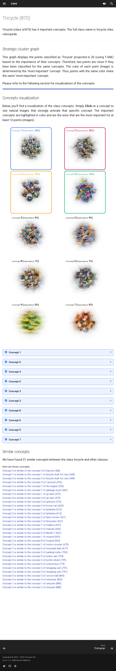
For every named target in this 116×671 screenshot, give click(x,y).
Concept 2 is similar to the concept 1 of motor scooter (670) (35, 591)
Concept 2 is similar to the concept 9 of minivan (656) (31, 575)
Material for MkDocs (21, 660)
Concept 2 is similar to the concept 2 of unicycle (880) (31, 634)
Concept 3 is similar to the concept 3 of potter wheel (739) (34, 606)
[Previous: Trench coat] (5, 648)
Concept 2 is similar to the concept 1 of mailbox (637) (31, 571)
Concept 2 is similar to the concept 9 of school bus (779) (33, 610)
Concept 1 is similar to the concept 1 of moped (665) (31, 583)
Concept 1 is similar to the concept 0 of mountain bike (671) (35, 595)
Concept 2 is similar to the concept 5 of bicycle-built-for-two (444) (38, 525)
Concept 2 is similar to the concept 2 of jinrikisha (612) (32, 560)
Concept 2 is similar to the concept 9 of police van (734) (32, 603)
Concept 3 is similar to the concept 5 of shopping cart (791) (34, 618)
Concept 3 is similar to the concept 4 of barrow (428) (31, 517)
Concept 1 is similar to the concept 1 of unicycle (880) (31, 630)
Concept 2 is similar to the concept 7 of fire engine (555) (33, 533)
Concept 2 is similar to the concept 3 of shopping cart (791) (34, 614)
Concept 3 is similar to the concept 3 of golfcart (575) (31, 548)
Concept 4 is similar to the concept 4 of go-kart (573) (31, 544)
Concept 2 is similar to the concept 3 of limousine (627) (32, 568)
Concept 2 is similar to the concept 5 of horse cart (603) (33, 552)
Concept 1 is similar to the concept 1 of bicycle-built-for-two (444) (38, 521)
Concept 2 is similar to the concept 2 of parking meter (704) (34, 599)
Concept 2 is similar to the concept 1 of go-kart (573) (31, 540)
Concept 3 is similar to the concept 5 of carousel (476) (32, 529)
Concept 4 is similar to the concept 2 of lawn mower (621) (34, 564)
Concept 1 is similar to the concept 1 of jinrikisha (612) (32, 556)
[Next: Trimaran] (102, 648)
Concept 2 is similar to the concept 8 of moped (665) (31, 587)
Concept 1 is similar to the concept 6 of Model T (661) (31, 579)
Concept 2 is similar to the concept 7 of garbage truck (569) (34, 537)
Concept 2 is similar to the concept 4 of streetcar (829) (32, 626)
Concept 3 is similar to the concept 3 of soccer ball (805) (33, 622)
